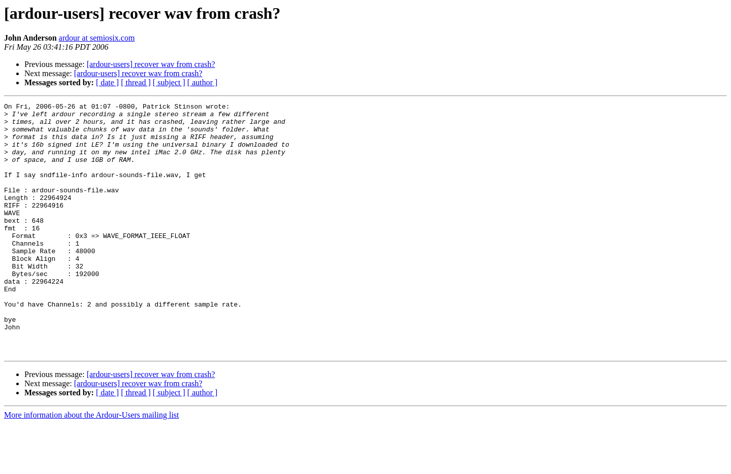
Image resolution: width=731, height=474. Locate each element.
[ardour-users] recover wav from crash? (151, 64)
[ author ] (202, 82)
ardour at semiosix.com (97, 37)
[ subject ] (169, 82)
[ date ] (107, 82)
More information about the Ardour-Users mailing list (91, 465)
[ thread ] (136, 82)
